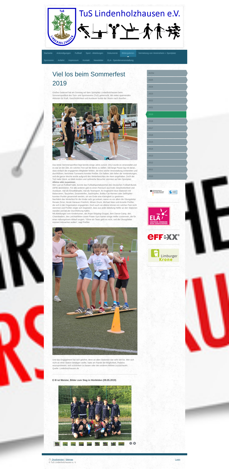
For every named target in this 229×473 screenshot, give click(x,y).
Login (177, 459)
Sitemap (69, 459)
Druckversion (56, 459)
